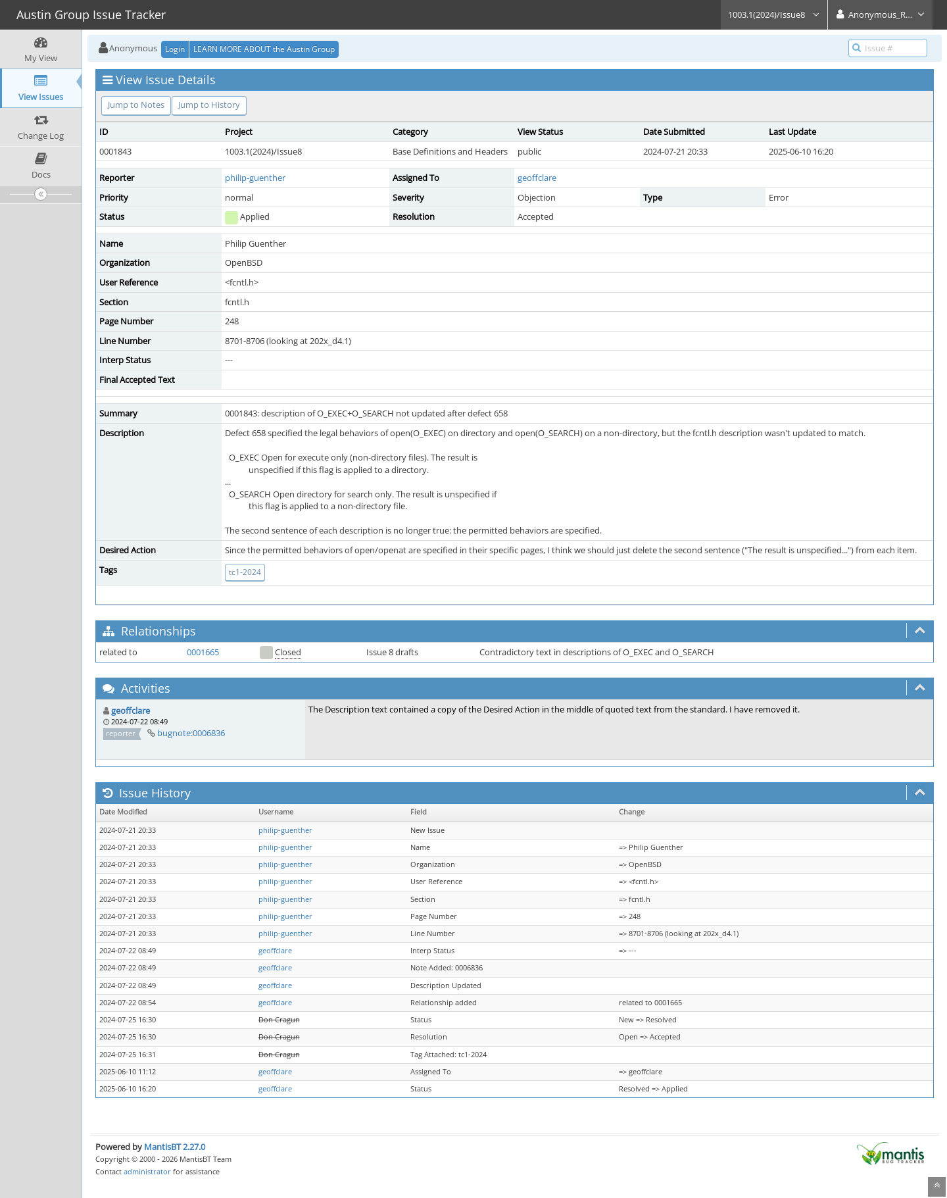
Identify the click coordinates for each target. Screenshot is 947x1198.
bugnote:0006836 (191, 733)
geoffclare (537, 178)
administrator (147, 1171)
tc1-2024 (245, 572)
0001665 (203, 652)
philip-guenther (255, 178)
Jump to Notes (136, 105)
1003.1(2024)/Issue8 (774, 14)
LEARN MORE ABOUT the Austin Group (264, 49)
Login (175, 49)
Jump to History (209, 105)
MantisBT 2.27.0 (174, 1147)
